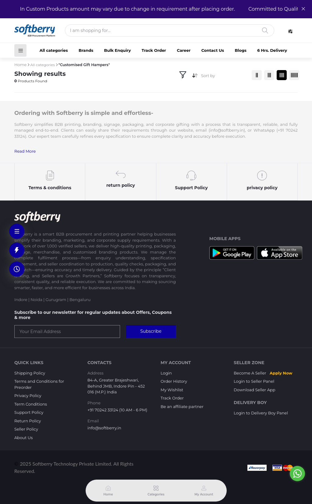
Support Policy (28, 412)
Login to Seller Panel (254, 381)
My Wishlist (172, 389)
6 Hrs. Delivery (272, 50)
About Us (23, 437)
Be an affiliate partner (182, 406)
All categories (54, 50)
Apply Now (281, 373)
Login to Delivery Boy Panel (261, 412)
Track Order (154, 50)
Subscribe (150, 331)
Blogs (240, 50)
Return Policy (27, 420)
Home (20, 64)
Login (166, 373)
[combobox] (224, 77)
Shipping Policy (29, 373)
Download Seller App (254, 389)
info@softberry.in (104, 427)
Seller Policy (26, 429)
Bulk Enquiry (117, 50)
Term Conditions (30, 404)
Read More (25, 151)
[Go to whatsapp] (297, 473)
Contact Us (212, 50)
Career (183, 50)
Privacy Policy (27, 395)
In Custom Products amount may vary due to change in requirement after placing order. (124, 9)
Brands (86, 50)
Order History (174, 381)
